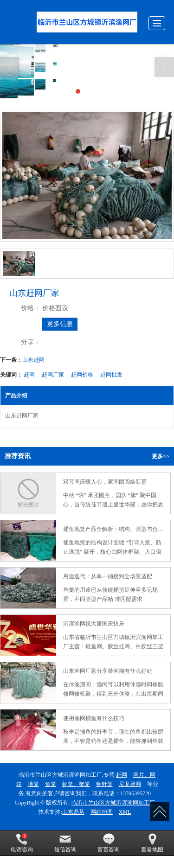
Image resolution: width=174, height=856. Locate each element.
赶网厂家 (53, 374)
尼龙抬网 (130, 784)
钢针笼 (104, 784)
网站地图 (101, 812)
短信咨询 (65, 843)
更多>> (160, 456)
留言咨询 (108, 843)
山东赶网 (33, 360)
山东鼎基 (73, 812)
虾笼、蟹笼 (76, 784)
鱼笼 (50, 784)
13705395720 (135, 793)
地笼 (33, 784)
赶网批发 (111, 374)
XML (125, 812)
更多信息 (60, 323)
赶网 (29, 374)
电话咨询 (22, 843)
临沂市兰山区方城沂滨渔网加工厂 (113, 802)
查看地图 (152, 843)
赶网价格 (82, 374)
